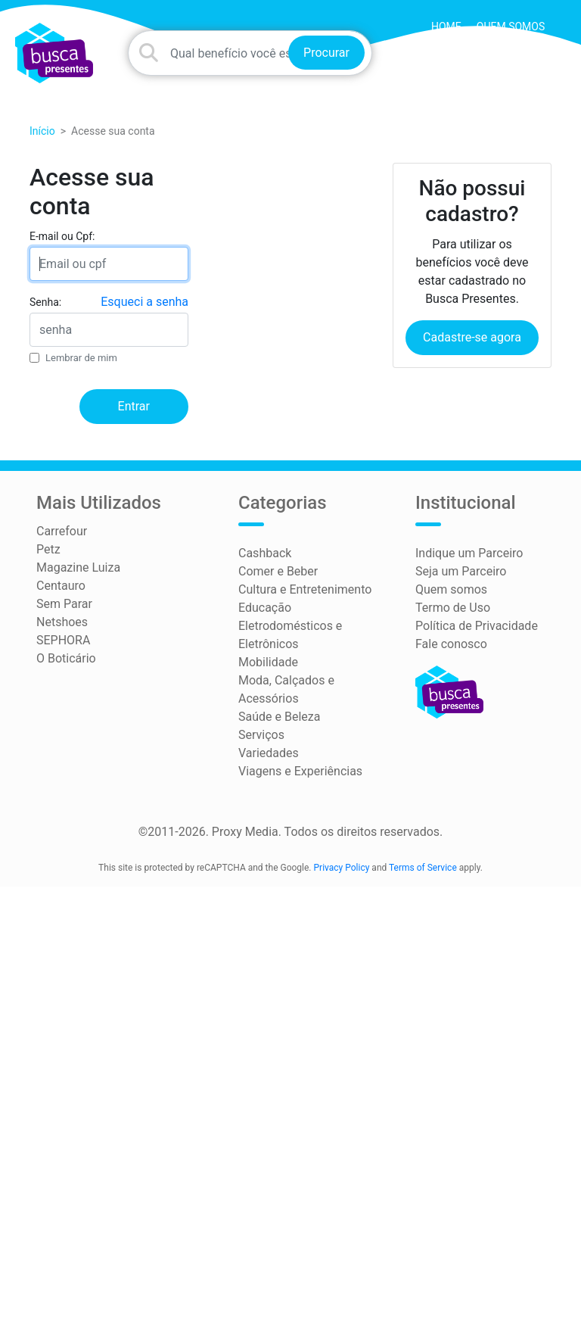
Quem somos (511, 26)
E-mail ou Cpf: (62, 236)
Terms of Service (423, 867)
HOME (446, 26)
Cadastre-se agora (472, 337)
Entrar (134, 406)
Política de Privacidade (476, 626)
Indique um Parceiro (469, 553)
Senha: (45, 302)
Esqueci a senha (144, 302)
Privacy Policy (342, 867)
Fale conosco (451, 644)
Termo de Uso (452, 607)
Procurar (326, 52)
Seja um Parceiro (460, 571)
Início (42, 131)
